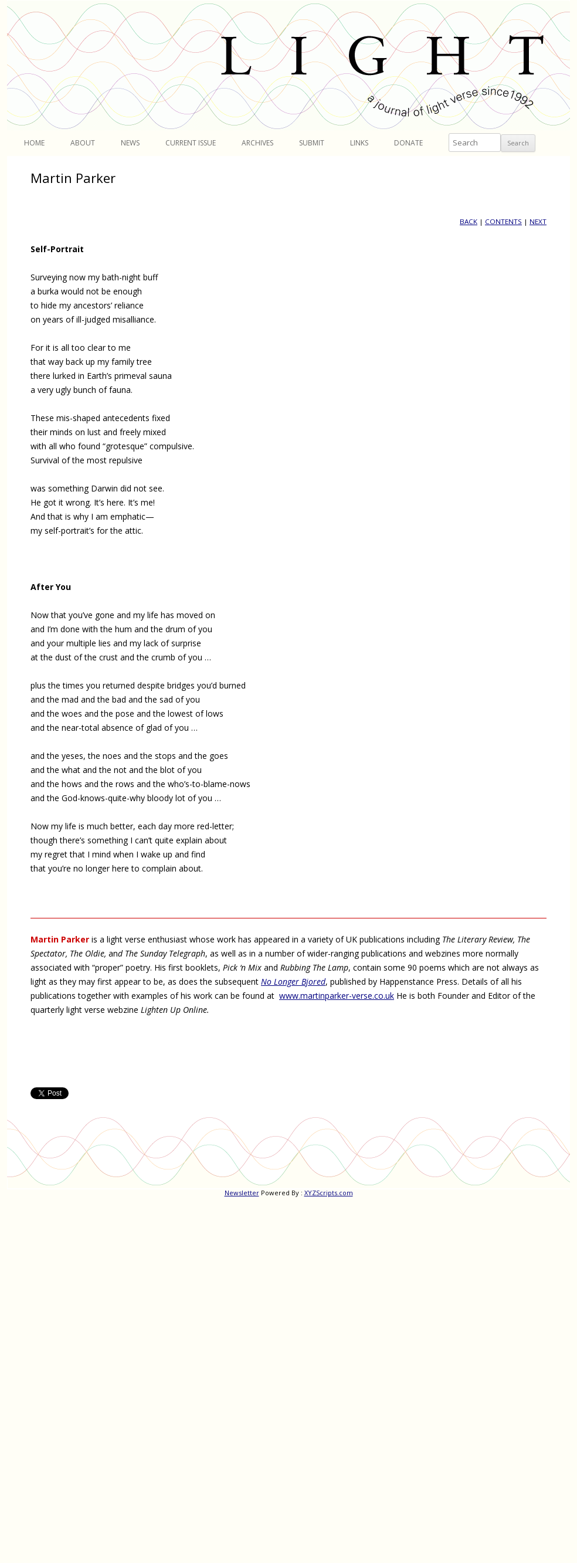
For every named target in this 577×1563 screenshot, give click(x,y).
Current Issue (190, 143)
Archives (257, 143)
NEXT (538, 221)
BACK (468, 221)
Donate (408, 143)
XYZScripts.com (328, 1192)
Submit (311, 143)
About (82, 143)
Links (359, 143)
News (130, 143)
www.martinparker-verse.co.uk (336, 995)
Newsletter (242, 1192)
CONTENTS (503, 221)
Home (34, 143)
